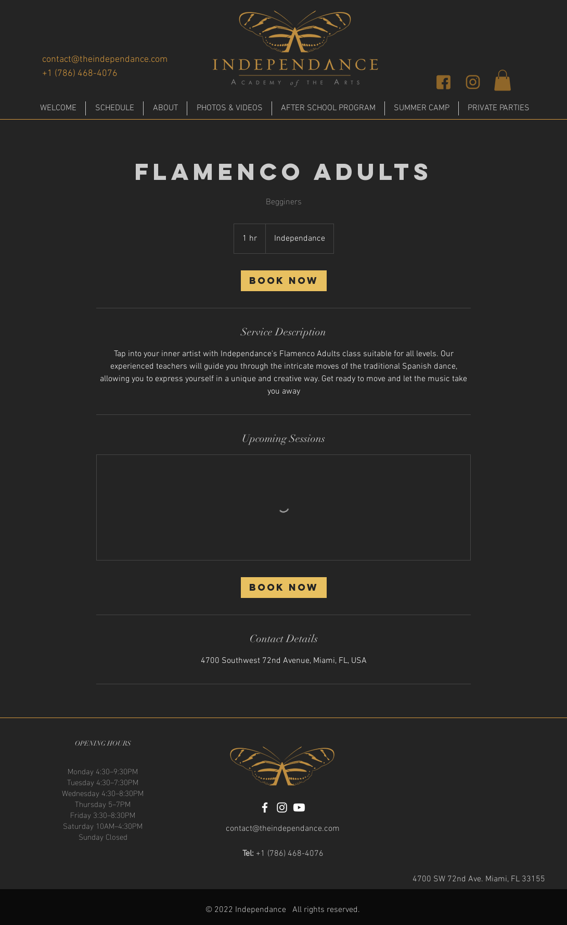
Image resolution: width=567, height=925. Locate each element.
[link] (284, 280)
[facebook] (443, 82)
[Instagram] (282, 807)
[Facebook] (265, 807)
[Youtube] (299, 807)
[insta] (473, 82)
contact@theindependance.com (104, 59)
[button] (502, 80)
